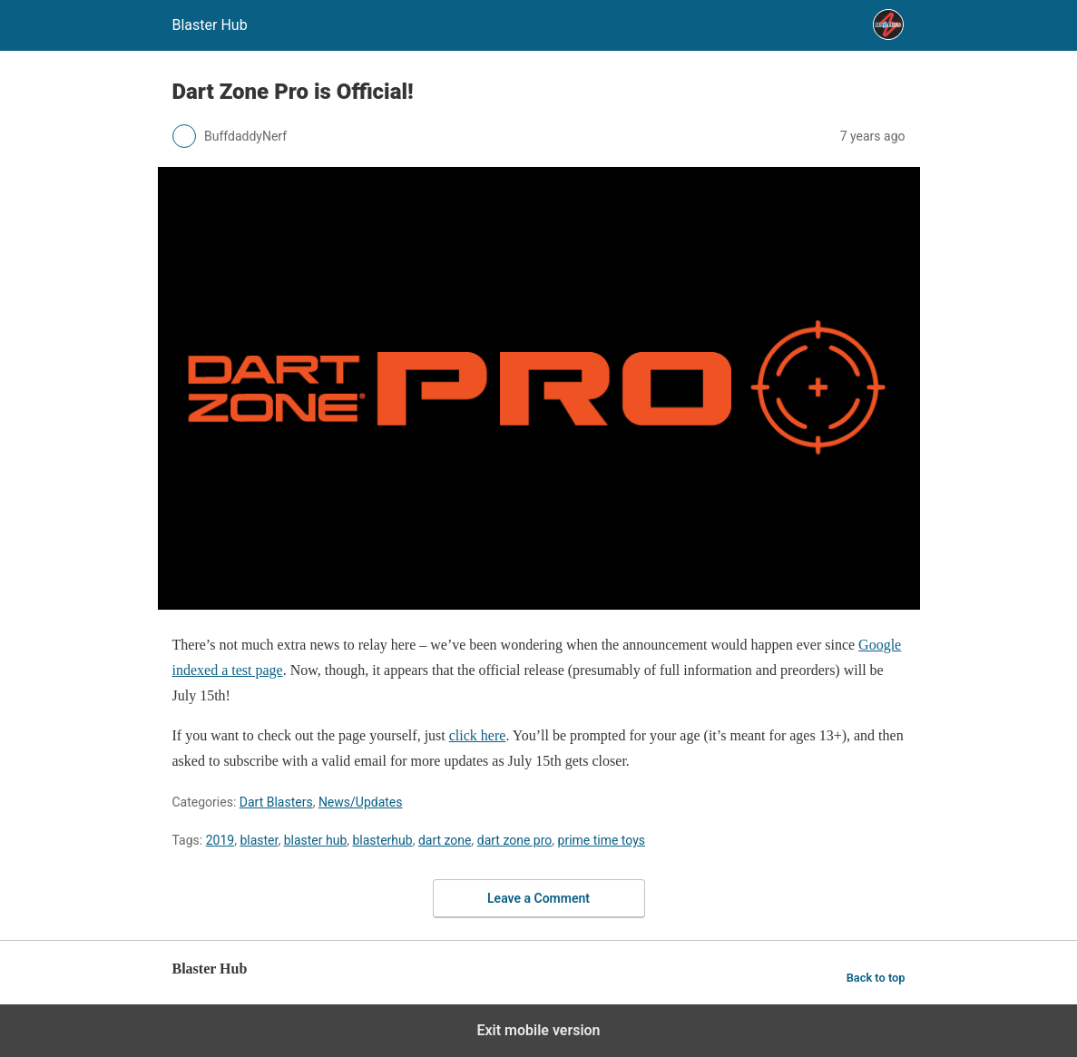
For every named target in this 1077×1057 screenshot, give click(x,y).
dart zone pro (515, 840)
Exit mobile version (538, 1030)
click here (477, 735)
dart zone (445, 840)
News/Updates (360, 802)
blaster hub (316, 840)
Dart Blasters (276, 802)
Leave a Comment (538, 898)
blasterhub (382, 840)
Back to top (876, 977)
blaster (259, 840)
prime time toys (602, 840)
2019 (220, 840)
